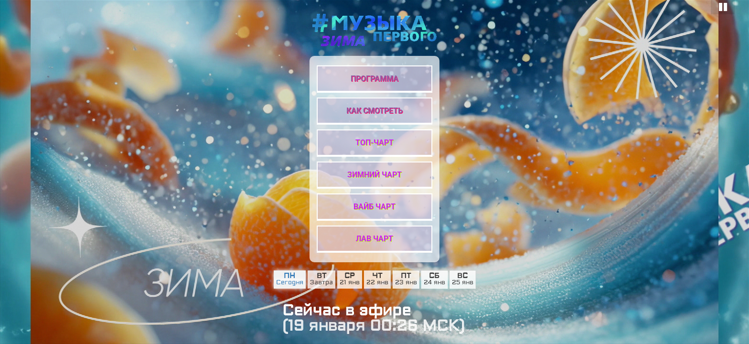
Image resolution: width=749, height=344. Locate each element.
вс (462, 276)
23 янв (406, 283)
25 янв (462, 283)
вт (321, 276)
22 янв (377, 283)
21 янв (350, 283)
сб (434, 276)
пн (289, 276)
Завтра (321, 283)
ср (349, 276)
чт (377, 276)
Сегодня (289, 283)
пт (406, 276)
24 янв (434, 283)
